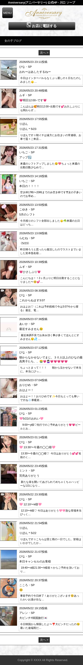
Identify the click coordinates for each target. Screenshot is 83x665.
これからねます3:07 (32, 300)
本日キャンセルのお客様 (35, 561)
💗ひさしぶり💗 (30, 271)
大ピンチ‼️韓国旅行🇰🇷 (33, 618)
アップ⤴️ (25, 157)
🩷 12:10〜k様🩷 (30, 504)
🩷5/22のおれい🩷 (31, 418)
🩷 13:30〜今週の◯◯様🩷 (37, 447)
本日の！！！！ (29, 186)
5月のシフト (27, 214)
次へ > (44, 52)
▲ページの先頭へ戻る (66, 651)
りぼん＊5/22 (27, 533)
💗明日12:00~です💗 (33, 100)
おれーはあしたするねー (35, 71)
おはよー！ (26, 390)
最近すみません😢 (31, 329)
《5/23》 (25, 243)
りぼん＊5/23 (27, 129)
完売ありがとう (29, 475)
